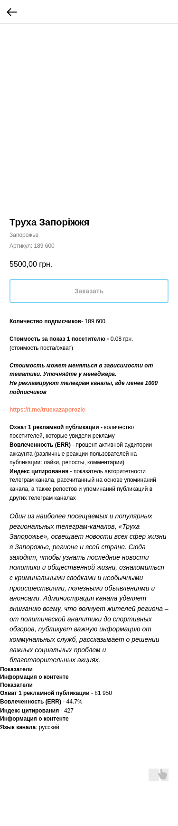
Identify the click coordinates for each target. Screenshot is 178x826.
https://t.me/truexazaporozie (47, 409)
